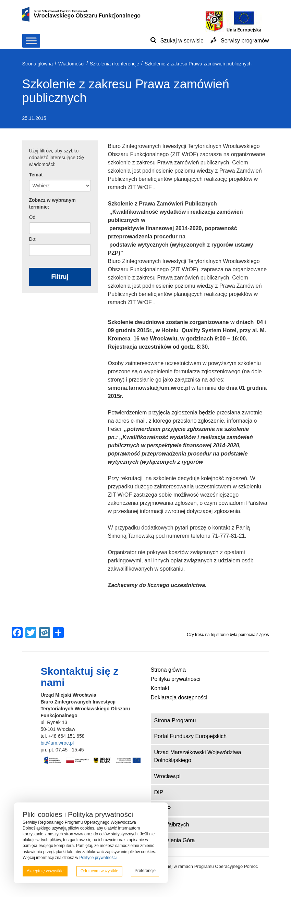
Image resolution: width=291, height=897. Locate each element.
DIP (158, 792)
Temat (36, 174)
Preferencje (145, 870)
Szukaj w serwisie (182, 40)
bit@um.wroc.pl (57, 743)
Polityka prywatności (176, 679)
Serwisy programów (245, 40)
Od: (33, 217)
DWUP (162, 808)
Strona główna (168, 670)
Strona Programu (175, 720)
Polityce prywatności (98, 857)
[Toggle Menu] (31, 40)
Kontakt (160, 688)
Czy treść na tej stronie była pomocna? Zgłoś (228, 634)
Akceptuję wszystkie (45, 871)
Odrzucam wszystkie (99, 871)
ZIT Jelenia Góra (174, 840)
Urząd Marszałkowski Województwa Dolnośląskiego (197, 756)
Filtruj (60, 276)
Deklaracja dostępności (179, 697)
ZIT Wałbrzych (171, 824)
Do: (33, 239)
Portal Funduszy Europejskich (190, 736)
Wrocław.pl (167, 776)
